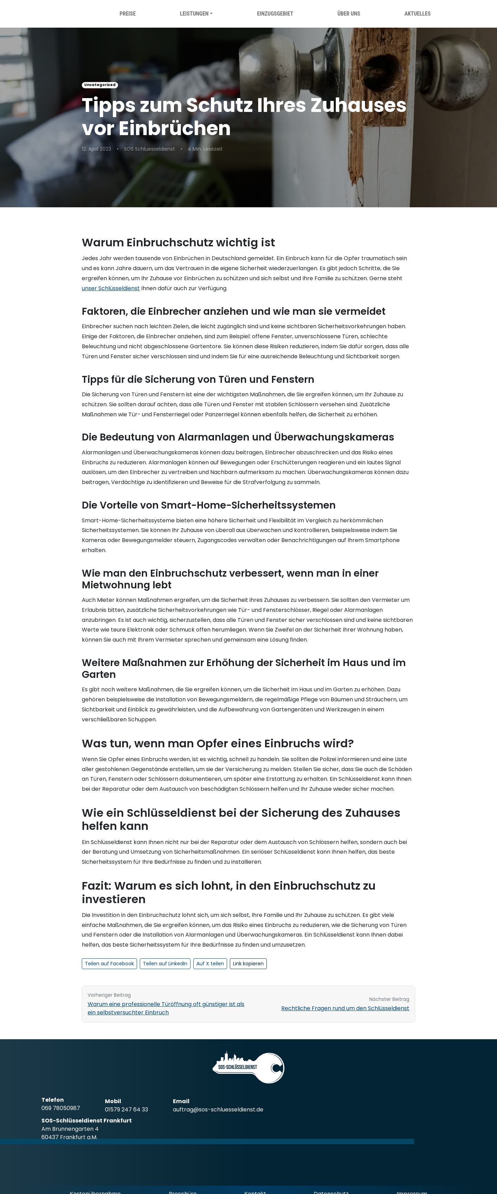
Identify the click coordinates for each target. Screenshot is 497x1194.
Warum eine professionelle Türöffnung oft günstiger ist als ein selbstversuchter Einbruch (166, 1008)
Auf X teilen (210, 963)
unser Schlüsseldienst (111, 288)
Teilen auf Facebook (109, 963)
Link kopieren (248, 963)
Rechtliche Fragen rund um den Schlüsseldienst (345, 1008)
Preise (127, 13)
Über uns (349, 13)
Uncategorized (100, 84)
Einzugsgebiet (275, 13)
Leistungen (194, 13)
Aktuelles (418, 13)
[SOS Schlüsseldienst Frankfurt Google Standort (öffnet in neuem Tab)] (78, 1129)
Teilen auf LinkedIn (165, 963)
